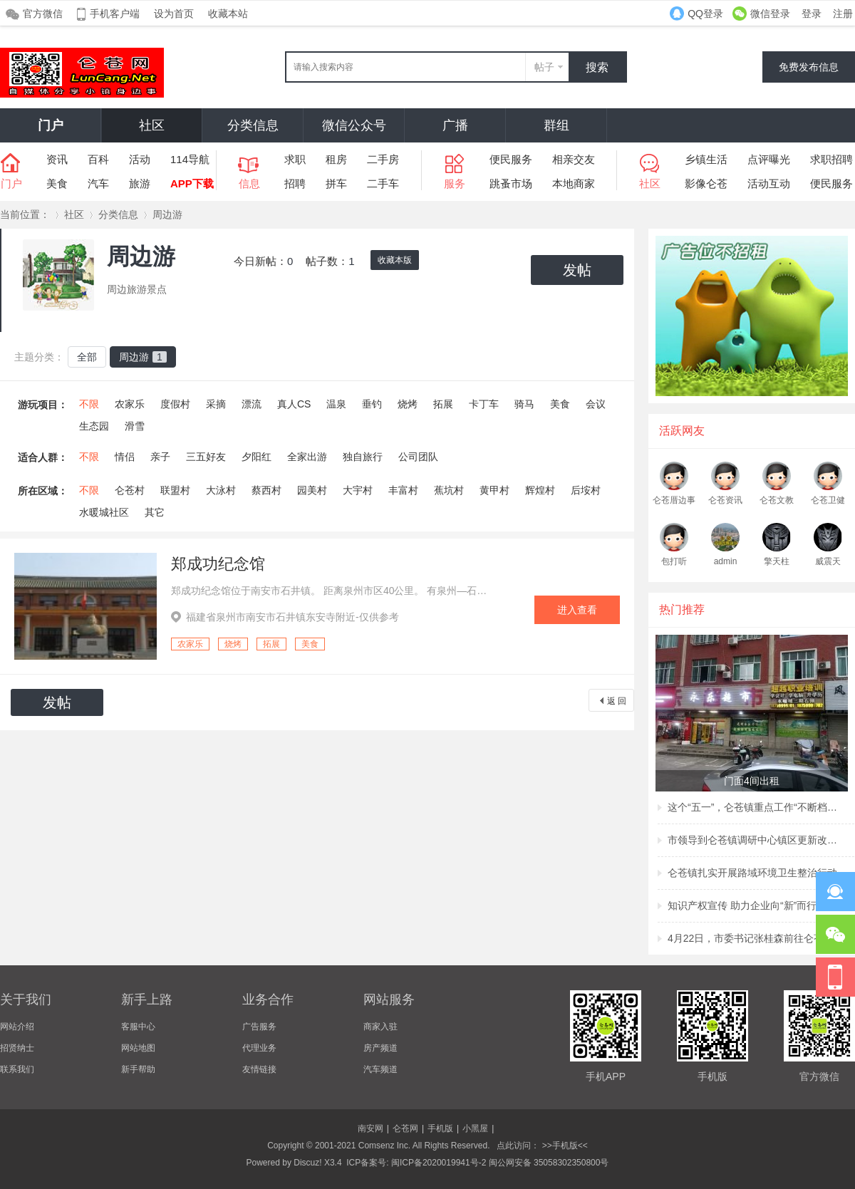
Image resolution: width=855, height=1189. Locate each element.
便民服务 (510, 159)
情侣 (125, 456)
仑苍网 (405, 1128)
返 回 (616, 701)
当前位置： (25, 214)
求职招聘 (831, 159)
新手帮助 (138, 1069)
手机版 (440, 1128)
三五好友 (206, 456)
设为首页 (174, 13)
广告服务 (259, 1027)
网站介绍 (17, 1027)
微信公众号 (354, 125)
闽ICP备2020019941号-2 (438, 1163)
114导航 (189, 159)
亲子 (160, 456)
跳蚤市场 (510, 183)
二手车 (383, 183)
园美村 (312, 490)
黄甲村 (494, 490)
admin (725, 561)
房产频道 (380, 1048)
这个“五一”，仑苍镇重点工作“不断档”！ (753, 807)
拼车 (336, 183)
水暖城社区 (104, 512)
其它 (155, 512)
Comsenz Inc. (384, 1146)
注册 (843, 13)
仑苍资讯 (725, 500)
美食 (57, 183)
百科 (98, 159)
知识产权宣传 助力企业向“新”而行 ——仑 (753, 905)
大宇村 (358, 490)
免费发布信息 (809, 67)
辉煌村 (540, 490)
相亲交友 (573, 159)
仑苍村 (130, 490)
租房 (336, 159)
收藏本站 (228, 13)
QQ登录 (705, 13)
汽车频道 (380, 1069)
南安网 (370, 1128)
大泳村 (221, 490)
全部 (87, 357)
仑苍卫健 (828, 500)
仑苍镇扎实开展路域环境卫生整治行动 (752, 872)
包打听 (674, 561)
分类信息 (253, 125)
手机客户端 (115, 13)
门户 (50, 125)
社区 (152, 125)
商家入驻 (380, 1027)
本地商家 (573, 183)
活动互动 (768, 183)
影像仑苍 (706, 183)
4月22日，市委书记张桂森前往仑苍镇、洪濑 (753, 938)
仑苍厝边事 (674, 500)
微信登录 (770, 13)
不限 (89, 404)
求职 (295, 159)
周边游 (167, 214)
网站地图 (138, 1048)
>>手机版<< (563, 1146)
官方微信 (43, 13)
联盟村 (175, 490)
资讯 (57, 159)
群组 (556, 125)
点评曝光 (768, 159)
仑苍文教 (777, 500)
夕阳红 (256, 456)
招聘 (295, 183)
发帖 (577, 270)
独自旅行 (363, 456)
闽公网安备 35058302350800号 (549, 1163)
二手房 (383, 159)
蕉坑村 (449, 490)
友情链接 (259, 1069)
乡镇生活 (706, 159)
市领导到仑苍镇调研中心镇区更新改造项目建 (753, 840)
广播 (455, 125)
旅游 (139, 183)
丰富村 (403, 490)
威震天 (828, 561)
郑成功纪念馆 (218, 564)
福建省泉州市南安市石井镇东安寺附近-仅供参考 (292, 617)
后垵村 (586, 490)
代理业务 (259, 1048)
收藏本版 (395, 260)
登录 (812, 13)
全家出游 (307, 456)
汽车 (98, 183)
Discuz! (307, 1163)
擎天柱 (776, 561)
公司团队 (418, 456)
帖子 (544, 67)
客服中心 (138, 1027)
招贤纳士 (17, 1048)
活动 (139, 159)
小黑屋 (475, 1128)
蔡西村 (266, 490)
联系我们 (17, 1069)
